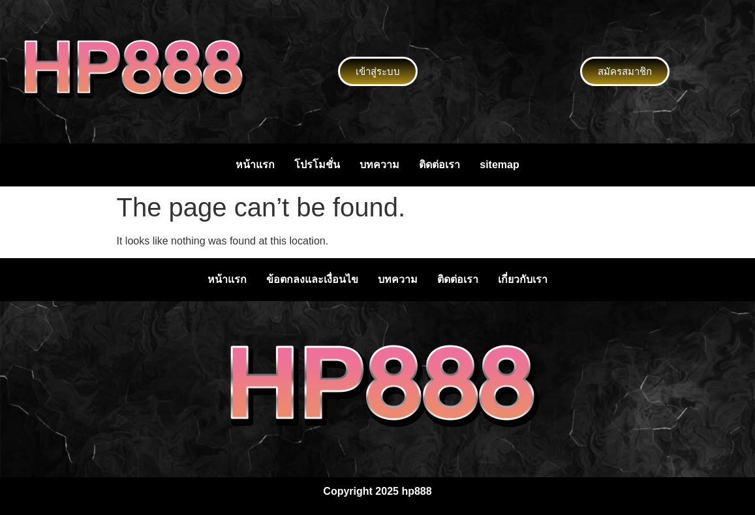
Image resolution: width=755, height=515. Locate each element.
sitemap (499, 164)
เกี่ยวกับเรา (522, 279)
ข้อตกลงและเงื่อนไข (312, 279)
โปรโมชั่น (317, 164)
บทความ (379, 164)
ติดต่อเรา (439, 164)
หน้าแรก (255, 164)
